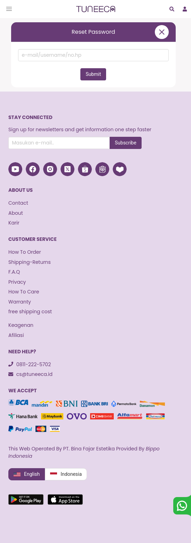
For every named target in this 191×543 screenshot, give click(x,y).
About (15, 213)
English (27, 474)
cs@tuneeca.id (30, 374)
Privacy (17, 281)
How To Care (23, 291)
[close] (162, 32)
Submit (93, 74)
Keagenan (20, 325)
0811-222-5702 (29, 364)
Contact (18, 202)
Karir (13, 222)
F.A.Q (14, 271)
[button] (9, 9)
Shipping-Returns (29, 262)
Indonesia (66, 474)
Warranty (19, 301)
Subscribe (125, 142)
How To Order (24, 252)
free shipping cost (30, 311)
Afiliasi (16, 335)
